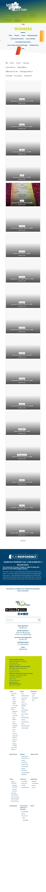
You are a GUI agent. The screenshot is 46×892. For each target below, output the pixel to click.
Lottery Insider (24, 728)
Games (6, 15)
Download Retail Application (25, 773)
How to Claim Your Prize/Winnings (17, 45)
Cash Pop (26, 63)
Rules (33, 700)
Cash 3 (12, 63)
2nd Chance (24, 15)
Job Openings (13, 806)
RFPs (24, 818)
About (11, 779)
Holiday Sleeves (34, 45)
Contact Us (23, 779)
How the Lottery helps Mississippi (15, 798)
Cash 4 (18, 63)
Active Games (14, 698)
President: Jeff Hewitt (14, 786)
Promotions (18, 75)
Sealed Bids (25, 820)
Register (34, 693)
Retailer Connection (24, 761)
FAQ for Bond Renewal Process (25, 757)
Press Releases (35, 783)
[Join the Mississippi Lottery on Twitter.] (22, 614)
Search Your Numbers (15, 736)
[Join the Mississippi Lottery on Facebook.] (19, 614)
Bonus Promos (33, 15)
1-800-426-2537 (24, 644)
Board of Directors (14, 790)
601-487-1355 (23, 627)
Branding (34, 781)
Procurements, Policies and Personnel (24, 807)
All (6, 63)
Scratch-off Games (13, 694)
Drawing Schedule (14, 744)
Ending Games (14, 702)
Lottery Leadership (13, 782)
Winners (16, 35)
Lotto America (10, 67)
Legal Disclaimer (25, 787)
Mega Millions (21, 67)
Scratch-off (27, 75)
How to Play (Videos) (14, 748)
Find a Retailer (24, 766)
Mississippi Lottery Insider (23, 42)
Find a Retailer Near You (24, 711)
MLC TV (34, 787)
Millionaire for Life (12, 71)
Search (32, 806)
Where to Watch (14, 740)
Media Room (34, 779)
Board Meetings (15, 801)
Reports (34, 785)
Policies (23, 813)
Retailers (8, 20)
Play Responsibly (32, 35)
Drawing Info (35, 698)
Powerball (9, 75)
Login (33, 695)
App (23, 48)
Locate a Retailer (30, 38)
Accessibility (24, 781)
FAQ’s (10, 35)
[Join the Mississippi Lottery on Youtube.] (27, 614)
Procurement (24, 816)
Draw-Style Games (13, 708)
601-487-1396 (23, 639)
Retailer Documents (24, 769)
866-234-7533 (26, 632)
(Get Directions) (13, 682)
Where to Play (17, 20)
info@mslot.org (23, 649)
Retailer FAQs (24, 764)
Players (15, 15)
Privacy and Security (24, 784)
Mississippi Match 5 (26, 71)
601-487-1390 (27, 634)
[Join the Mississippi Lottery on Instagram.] (24, 614)
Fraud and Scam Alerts (17, 38)
